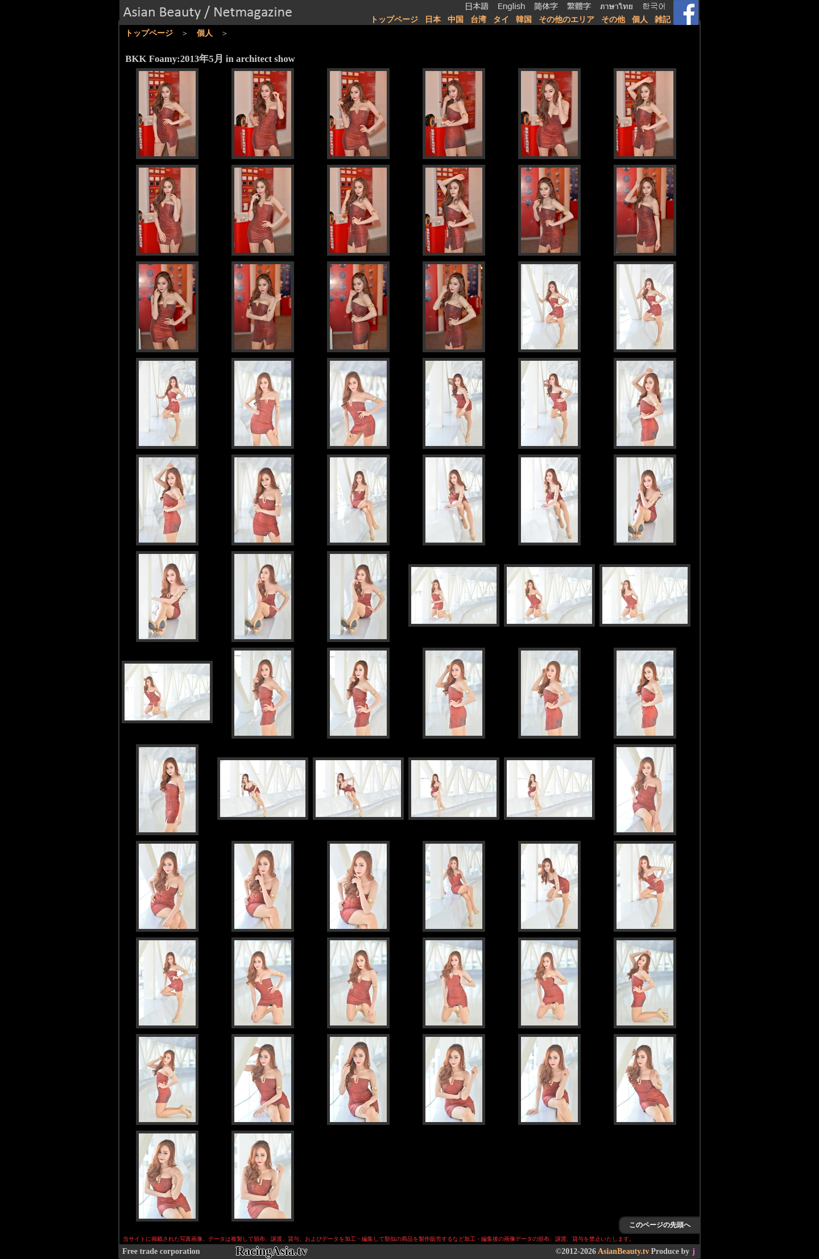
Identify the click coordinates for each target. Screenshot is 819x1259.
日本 (433, 19)
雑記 (663, 19)
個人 (640, 19)
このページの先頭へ (659, 1225)
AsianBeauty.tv (624, 1251)
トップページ (394, 19)
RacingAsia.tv (271, 1251)
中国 (456, 19)
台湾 (478, 19)
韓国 (524, 19)
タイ (501, 19)
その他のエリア (566, 19)
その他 (613, 19)
